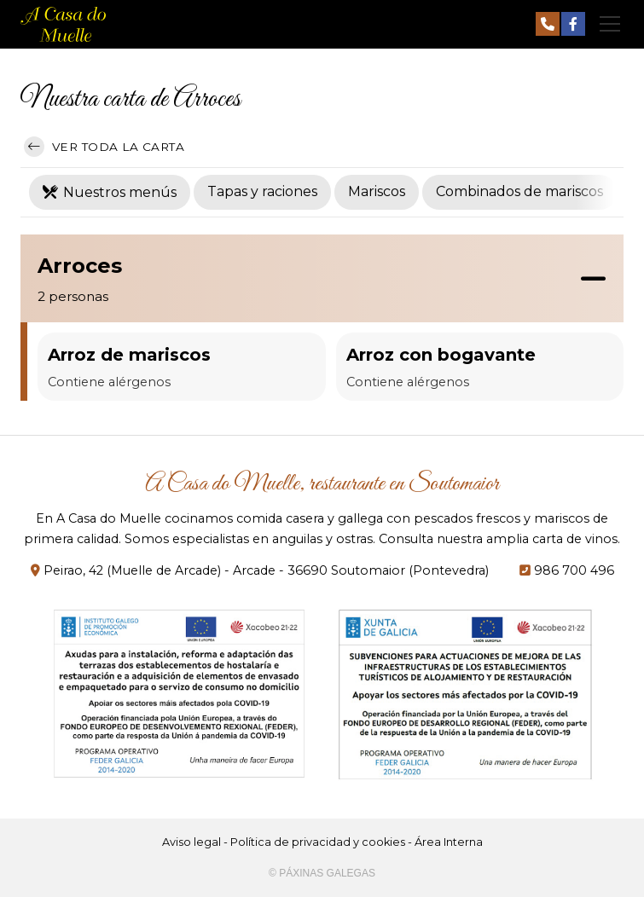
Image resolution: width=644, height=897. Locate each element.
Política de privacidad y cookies (317, 842)
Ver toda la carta (104, 146)
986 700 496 (574, 570)
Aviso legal (191, 842)
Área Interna (449, 842)
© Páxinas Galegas (322, 873)
